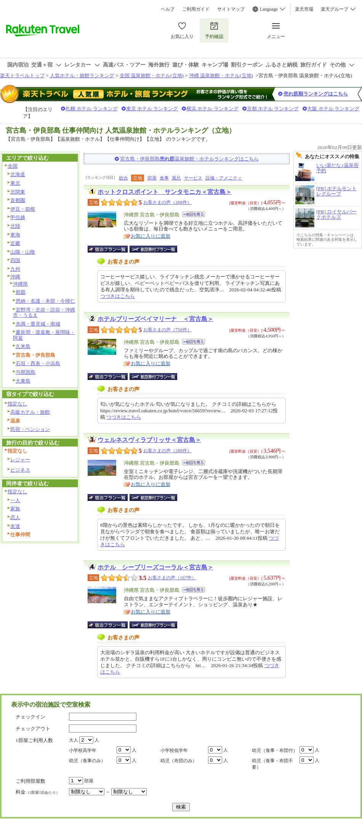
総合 (123, 178)
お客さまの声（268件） (167, 202)
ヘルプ (168, 9)
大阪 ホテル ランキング (333, 108)
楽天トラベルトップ (22, 75)
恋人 (15, 517)
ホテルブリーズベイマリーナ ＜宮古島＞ (155, 319)
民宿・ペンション (30, 429)
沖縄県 (20, 284)
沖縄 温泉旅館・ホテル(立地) (221, 75)
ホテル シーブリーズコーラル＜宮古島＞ (155, 567)
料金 (38, 792)
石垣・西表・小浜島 (38, 363)
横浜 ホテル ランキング (212, 108)
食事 (164, 178)
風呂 (176, 178)
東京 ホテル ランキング (152, 108)
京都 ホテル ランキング (273, 108)
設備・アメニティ (223, 178)
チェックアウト (33, 728)
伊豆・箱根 (22, 209)
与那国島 (25, 372)
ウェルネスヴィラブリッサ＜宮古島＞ (149, 440)
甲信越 (17, 217)
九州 (15, 269)
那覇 (21, 292)
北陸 (15, 226)
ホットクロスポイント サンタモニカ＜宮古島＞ (165, 192)
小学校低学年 (174, 750)
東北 (15, 183)
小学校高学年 (82, 750)
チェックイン (30, 717)
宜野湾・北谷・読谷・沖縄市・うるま (44, 312)
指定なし (17, 404)
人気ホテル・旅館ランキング (82, 75)
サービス (193, 178)
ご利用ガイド (196, 9)
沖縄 (15, 277)
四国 (15, 260)
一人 (15, 500)
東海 (15, 235)
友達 (15, 526)
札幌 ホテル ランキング (92, 108)
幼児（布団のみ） (178, 760)
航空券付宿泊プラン (153, 249)
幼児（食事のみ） (87, 760)
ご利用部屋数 (30, 781)
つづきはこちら (117, 296)
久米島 (23, 346)
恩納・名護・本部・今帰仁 (45, 301)
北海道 (17, 174)
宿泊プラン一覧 (111, 249)
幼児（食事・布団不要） (272, 764)
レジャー (20, 459)
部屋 (152, 178)
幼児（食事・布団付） (275, 750)
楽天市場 (304, 9)
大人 (73, 740)
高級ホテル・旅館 (30, 412)
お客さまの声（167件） (172, 577)
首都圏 (17, 200)
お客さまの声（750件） (167, 329)
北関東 (17, 192)
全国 (13, 166)
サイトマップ (231, 9)
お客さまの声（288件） (167, 450)
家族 (15, 509)
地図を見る (193, 214)
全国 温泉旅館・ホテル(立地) (152, 75)
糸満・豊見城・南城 (38, 324)
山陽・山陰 (22, 252)
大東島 (23, 381)
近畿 (15, 243)
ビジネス (20, 470)
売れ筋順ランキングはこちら (316, 94)
